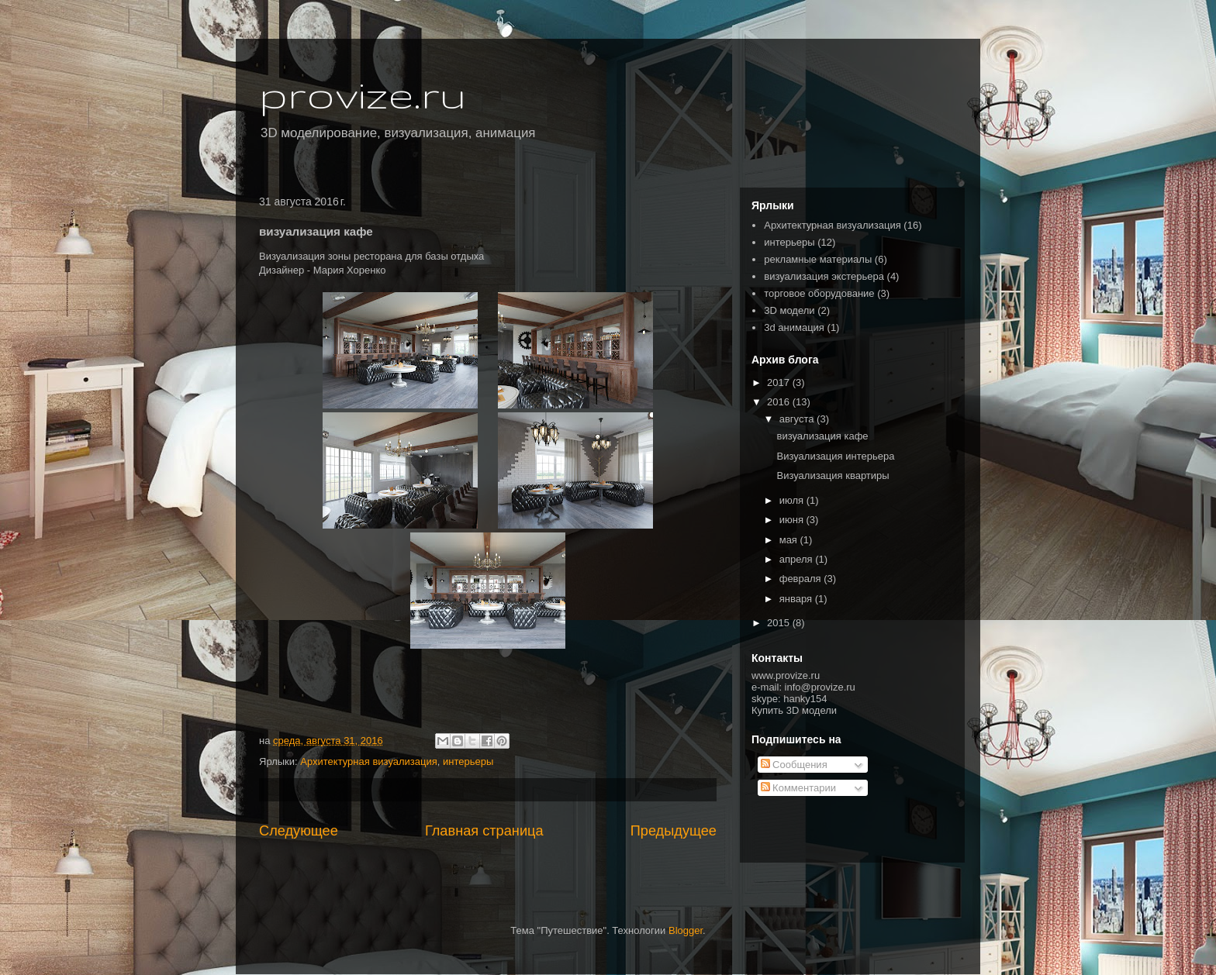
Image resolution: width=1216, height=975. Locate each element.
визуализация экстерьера (824, 276)
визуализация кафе (822, 436)
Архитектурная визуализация (368, 761)
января (797, 599)
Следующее (298, 831)
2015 (780, 623)
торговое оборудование (819, 293)
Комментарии (799, 788)
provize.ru (362, 93)
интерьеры (468, 761)
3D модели (789, 310)
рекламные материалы (818, 259)
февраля (801, 578)
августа (798, 419)
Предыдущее (673, 831)
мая (789, 540)
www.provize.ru (785, 675)
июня (793, 519)
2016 (780, 402)
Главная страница (484, 831)
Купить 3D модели (794, 710)
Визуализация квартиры (832, 475)
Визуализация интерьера (835, 456)
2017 (780, 382)
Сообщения (794, 764)
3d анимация (794, 327)
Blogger (685, 930)
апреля (797, 559)
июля (793, 500)
